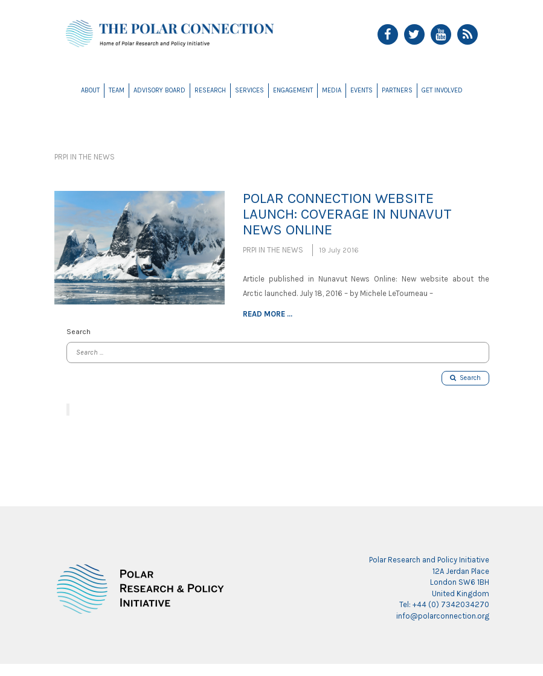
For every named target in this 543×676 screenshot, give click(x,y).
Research (210, 90)
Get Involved (442, 90)
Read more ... (267, 313)
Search (465, 378)
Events (361, 90)
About (90, 90)
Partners (397, 90)
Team (116, 90)
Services (249, 90)
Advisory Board (159, 90)
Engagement (293, 90)
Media (331, 90)
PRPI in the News (84, 156)
